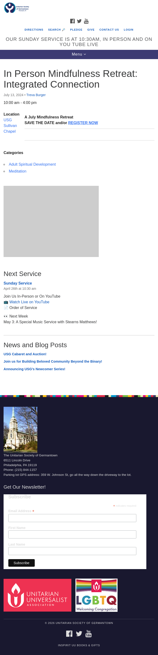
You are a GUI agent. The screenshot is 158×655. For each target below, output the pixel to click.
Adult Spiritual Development (32, 164)
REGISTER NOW (83, 123)
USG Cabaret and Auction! (25, 354)
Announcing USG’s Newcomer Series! (34, 369)
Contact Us (109, 29)
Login (128, 29)
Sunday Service (18, 283)
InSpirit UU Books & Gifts (79, 645)
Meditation (17, 171)
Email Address (21, 511)
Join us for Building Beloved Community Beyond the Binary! (53, 361)
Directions (34, 29)
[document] (79, 224)
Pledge (76, 29)
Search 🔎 (56, 29)
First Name (16, 528)
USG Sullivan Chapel (10, 125)
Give (91, 29)
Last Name (16, 544)
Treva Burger (36, 95)
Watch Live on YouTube (29, 302)
